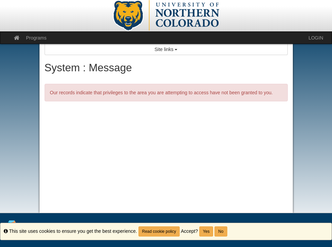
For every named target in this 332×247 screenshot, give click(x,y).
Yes (206, 231)
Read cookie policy (159, 231)
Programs (36, 38)
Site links (166, 49)
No (220, 231)
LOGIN (315, 38)
